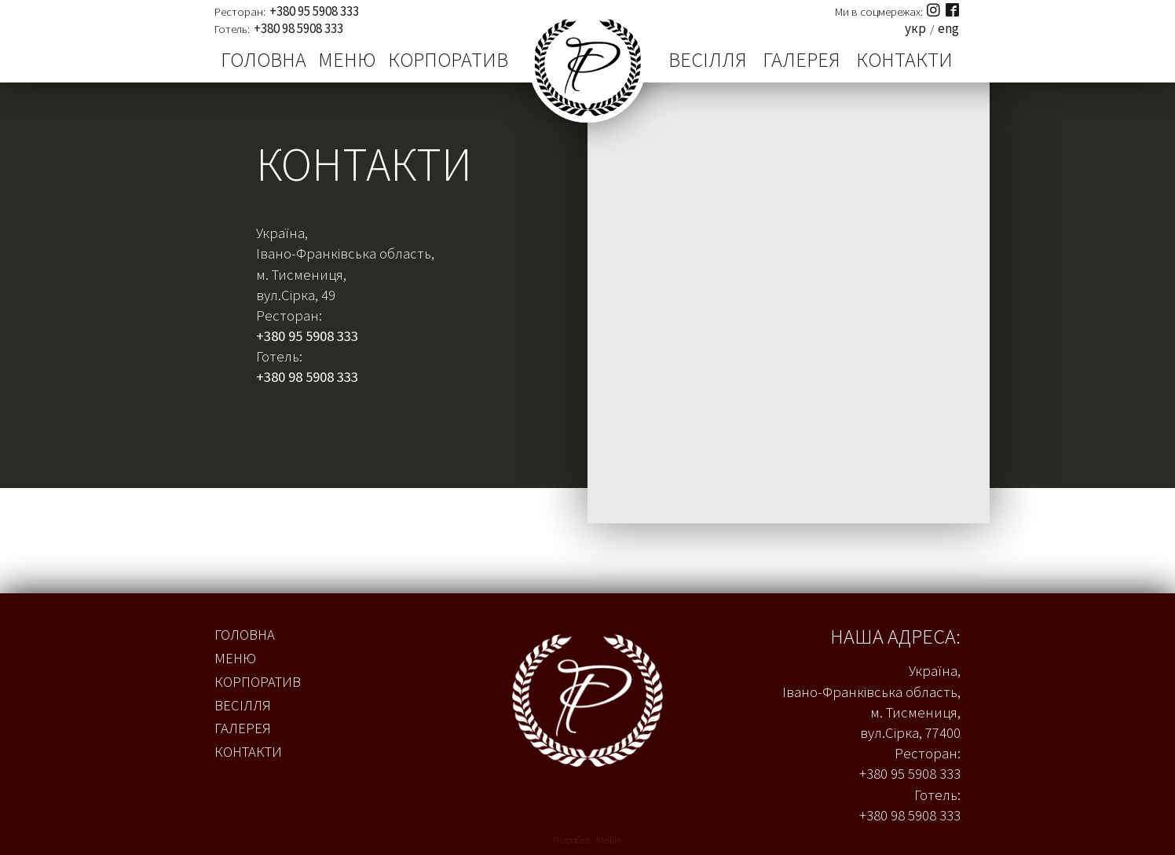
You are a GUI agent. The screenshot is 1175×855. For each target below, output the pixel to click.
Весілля (707, 60)
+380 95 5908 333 (314, 11)
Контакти (904, 60)
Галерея (801, 60)
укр (915, 28)
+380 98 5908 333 (298, 28)
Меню (346, 60)
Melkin (609, 840)
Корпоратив (448, 60)
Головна (263, 60)
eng (948, 28)
